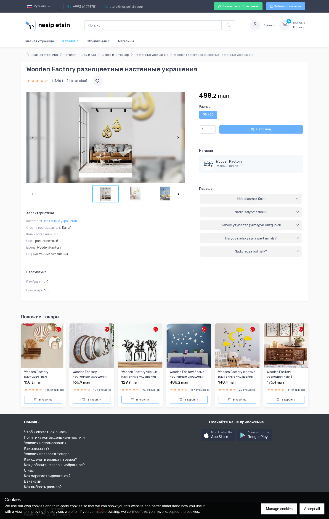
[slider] (38, 81)
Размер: (205, 107)
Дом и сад (88, 54)
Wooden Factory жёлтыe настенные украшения (236, 374)
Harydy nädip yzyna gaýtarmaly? (262, 238)
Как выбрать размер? (43, 487)
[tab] (250, 199)
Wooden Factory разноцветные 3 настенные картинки (283, 376)
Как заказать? (36, 448)
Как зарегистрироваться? (47, 476)
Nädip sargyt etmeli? (267, 212)
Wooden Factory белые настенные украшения (187, 374)
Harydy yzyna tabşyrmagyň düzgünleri (260, 225)
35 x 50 (208, 114)
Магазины (126, 41)
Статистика (36, 272)
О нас (29, 470)
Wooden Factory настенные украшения (90, 374)
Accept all (312, 509)
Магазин (206, 151)
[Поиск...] (153, 25)
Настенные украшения (151, 54)
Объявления (98, 41)
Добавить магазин (285, 6)
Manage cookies (279, 509)
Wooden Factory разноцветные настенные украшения (41, 376)
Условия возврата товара (46, 454)
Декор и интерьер (115, 54)
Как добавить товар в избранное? (54, 465)
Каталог (70, 41)
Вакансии (32, 481)
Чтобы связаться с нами (46, 432)
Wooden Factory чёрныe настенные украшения (139, 374)
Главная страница (39, 41)
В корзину (261, 129)
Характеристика (40, 213)
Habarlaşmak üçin (268, 199)
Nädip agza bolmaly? (267, 251)
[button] (218, 435)
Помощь (205, 189)
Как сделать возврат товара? (50, 459)
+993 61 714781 (81, 7)
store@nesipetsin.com (124, 7)
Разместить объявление (238, 6)
